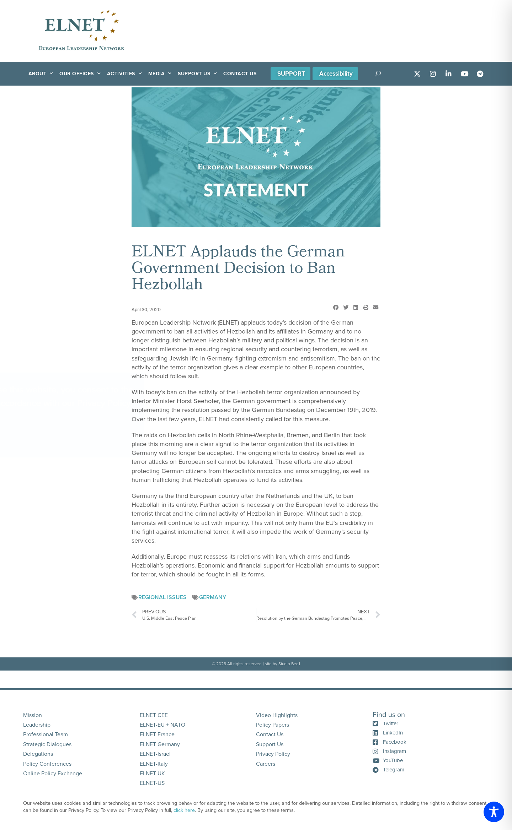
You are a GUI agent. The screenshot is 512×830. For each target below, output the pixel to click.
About (40, 73)
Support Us (197, 73)
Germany (212, 597)
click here (184, 810)
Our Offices (80, 73)
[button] (336, 307)
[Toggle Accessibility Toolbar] (494, 812)
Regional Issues (162, 597)
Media (160, 73)
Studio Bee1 (289, 663)
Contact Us (239, 74)
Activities (124, 73)
